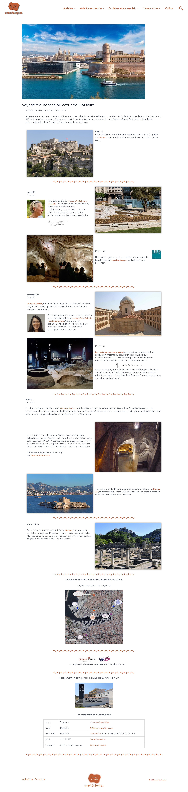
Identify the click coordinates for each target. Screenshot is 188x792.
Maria (98, 722)
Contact (42, 779)
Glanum (68, 530)
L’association (148, 7)
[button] (181, 8)
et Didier (105, 722)
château (102, 137)
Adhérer (27, 779)
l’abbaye (69, 408)
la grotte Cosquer (120, 260)
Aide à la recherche (86, 7)
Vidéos (167, 7)
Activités (62, 7)
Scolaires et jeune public (118, 7)
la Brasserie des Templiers (102, 728)
